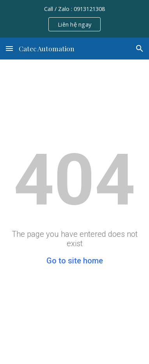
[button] (9, 48)
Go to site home (74, 260)
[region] (74, 19)
